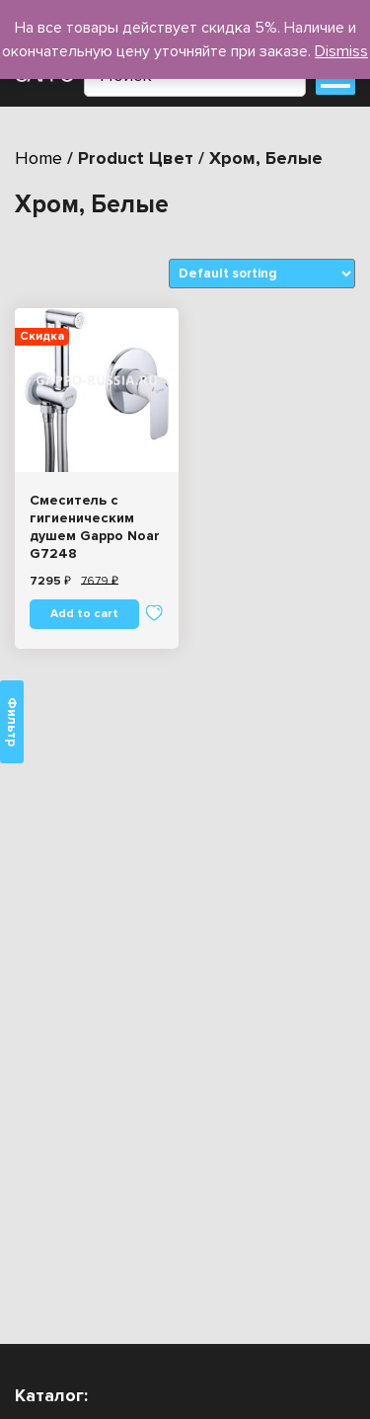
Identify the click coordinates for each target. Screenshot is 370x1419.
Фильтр (12, 722)
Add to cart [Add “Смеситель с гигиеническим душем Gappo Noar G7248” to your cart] (84, 613)
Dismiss (341, 51)
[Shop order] (262, 273)
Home (38, 158)
